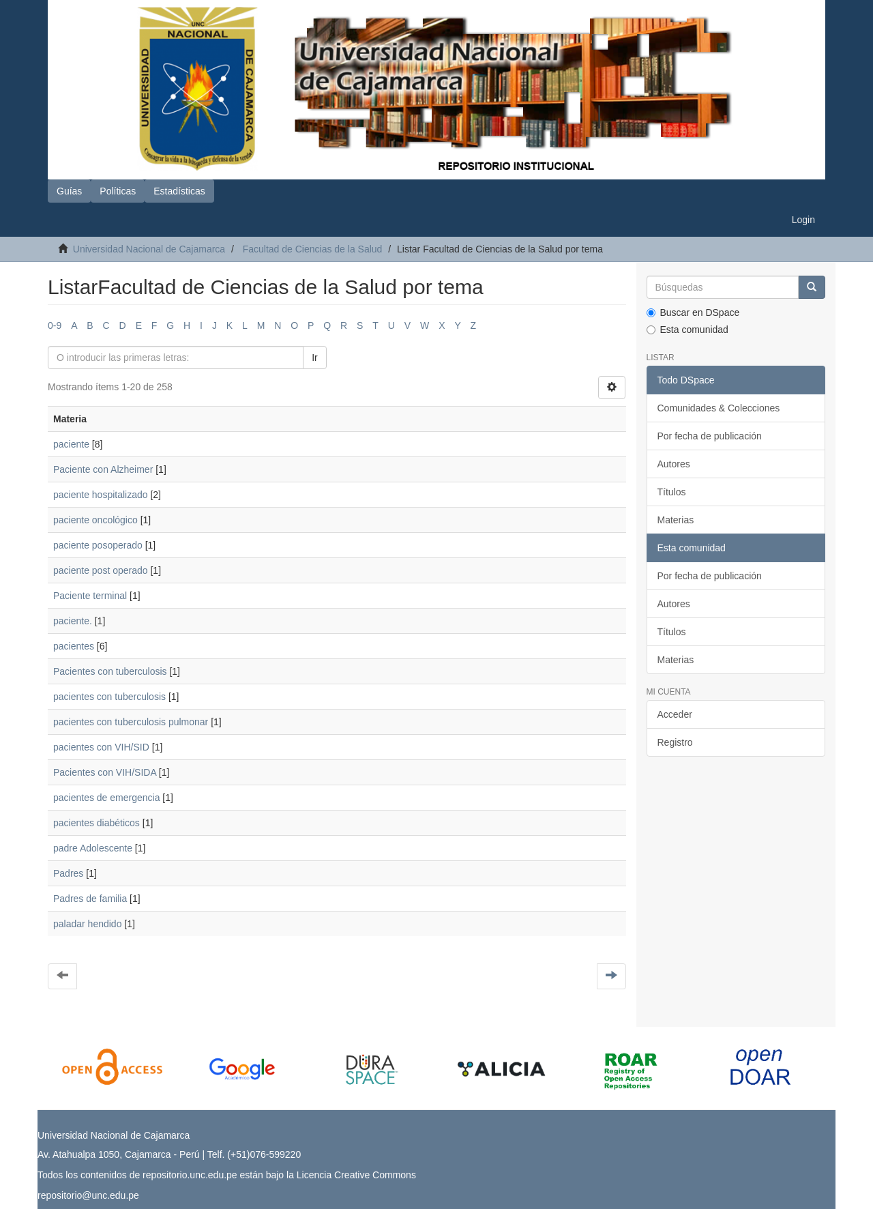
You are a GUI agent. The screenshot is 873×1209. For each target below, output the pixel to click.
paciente (71, 444)
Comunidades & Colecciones (718, 408)
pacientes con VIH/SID (101, 747)
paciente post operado (100, 570)
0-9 (54, 325)
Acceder (674, 714)
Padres (68, 873)
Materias (675, 519)
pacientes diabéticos (96, 822)
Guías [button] (69, 191)
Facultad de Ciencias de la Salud (313, 249)
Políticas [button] (118, 191)
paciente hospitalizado (100, 494)
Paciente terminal (90, 595)
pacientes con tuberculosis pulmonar (130, 721)
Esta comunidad (687, 329)
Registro (675, 742)
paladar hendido (87, 923)
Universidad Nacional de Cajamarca (149, 249)
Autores (673, 463)
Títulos (671, 491)
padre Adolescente (92, 848)
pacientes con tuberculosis (109, 696)
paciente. (72, 620)
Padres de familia (90, 898)
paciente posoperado (98, 545)
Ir (315, 357)
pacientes (73, 646)
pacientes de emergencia (106, 797)
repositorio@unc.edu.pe (88, 1195)
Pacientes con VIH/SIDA (104, 772)
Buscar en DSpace (693, 312)
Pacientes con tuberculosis (110, 671)
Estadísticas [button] (179, 191)
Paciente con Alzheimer (103, 469)
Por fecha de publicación (709, 436)
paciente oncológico (95, 519)
